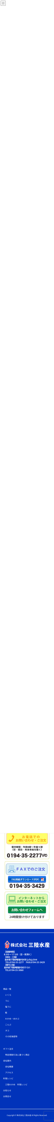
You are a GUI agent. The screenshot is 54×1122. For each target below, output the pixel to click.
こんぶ (8, 1024)
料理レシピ (8, 1078)
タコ (7, 1030)
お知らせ (7, 1090)
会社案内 (7, 1060)
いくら (8, 994)
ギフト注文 (8, 1048)
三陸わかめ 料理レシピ (16, 1084)
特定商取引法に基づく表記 (17, 1054)
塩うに (8, 1006)
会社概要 (9, 1066)
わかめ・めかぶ (12, 1018)
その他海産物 (11, 1036)
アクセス (9, 1072)
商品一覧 (7, 988)
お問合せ (7, 1096)
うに (7, 1000)
